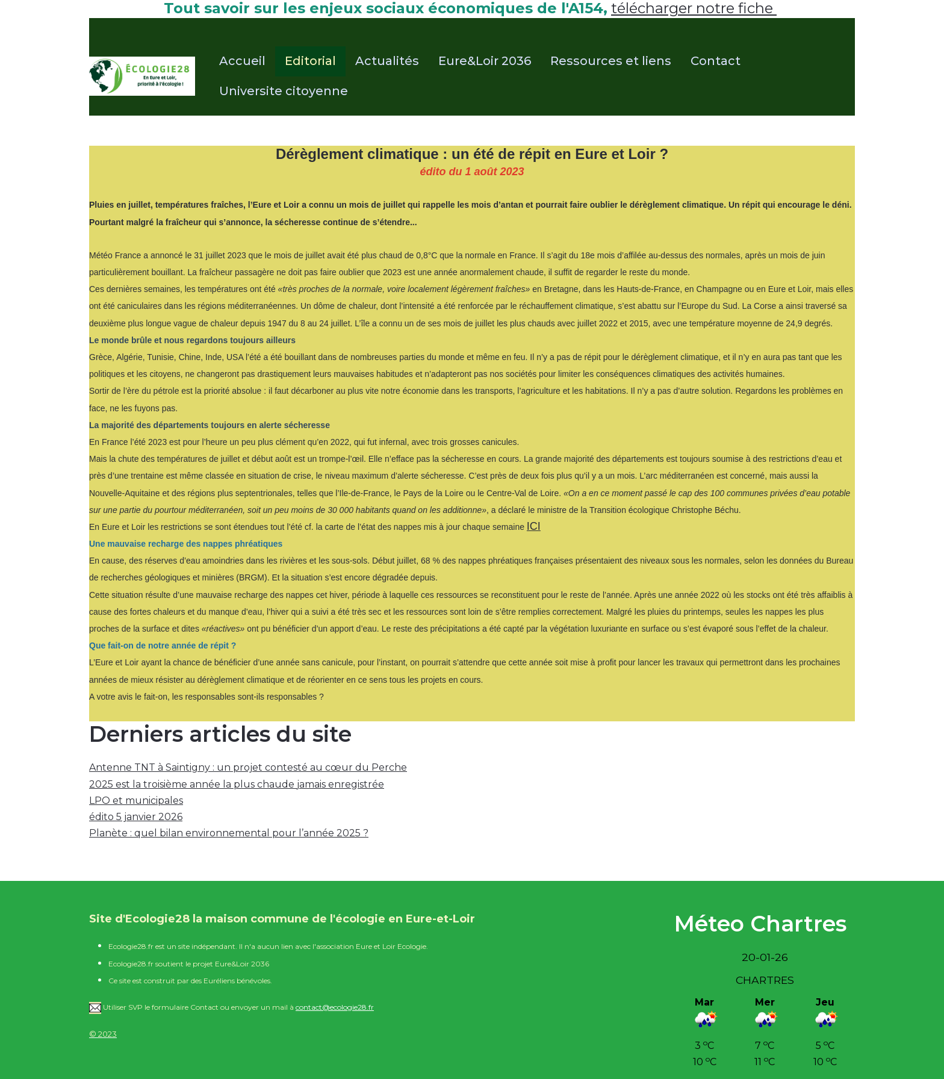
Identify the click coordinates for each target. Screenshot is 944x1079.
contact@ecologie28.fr (335, 1007)
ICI (534, 526)
